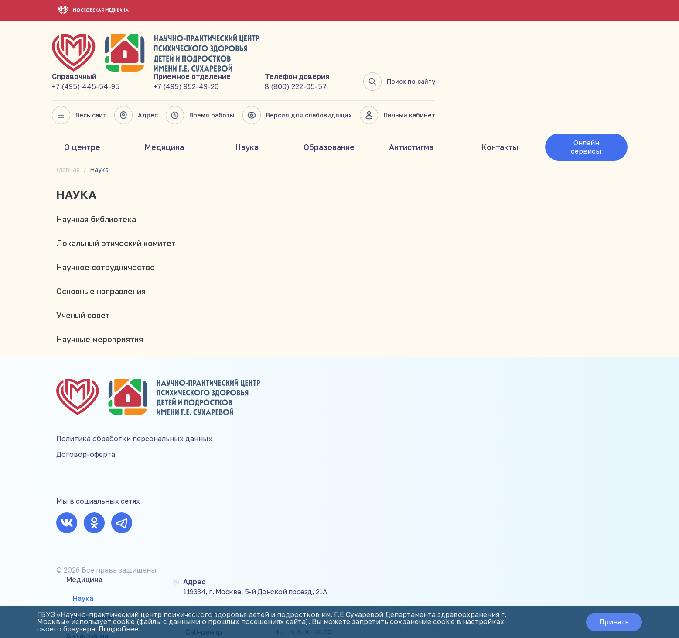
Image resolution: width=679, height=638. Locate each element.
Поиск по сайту (591, 45)
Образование (329, 110)
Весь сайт (273, 78)
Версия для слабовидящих (490, 78)
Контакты (500, 110)
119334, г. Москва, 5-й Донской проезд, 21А (429, 357)
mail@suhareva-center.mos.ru (587, 453)
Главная (68, 133)
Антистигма (411, 110)
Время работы (393, 78)
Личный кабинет (589, 78)
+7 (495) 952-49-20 (380, 49)
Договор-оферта (85, 414)
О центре (82, 110)
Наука (247, 110)
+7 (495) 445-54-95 (280, 49)
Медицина (164, 110)
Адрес (330, 78)
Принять (612, 622)
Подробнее (120, 629)
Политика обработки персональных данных (134, 398)
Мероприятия (283, 420)
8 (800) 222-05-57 (488, 49)
